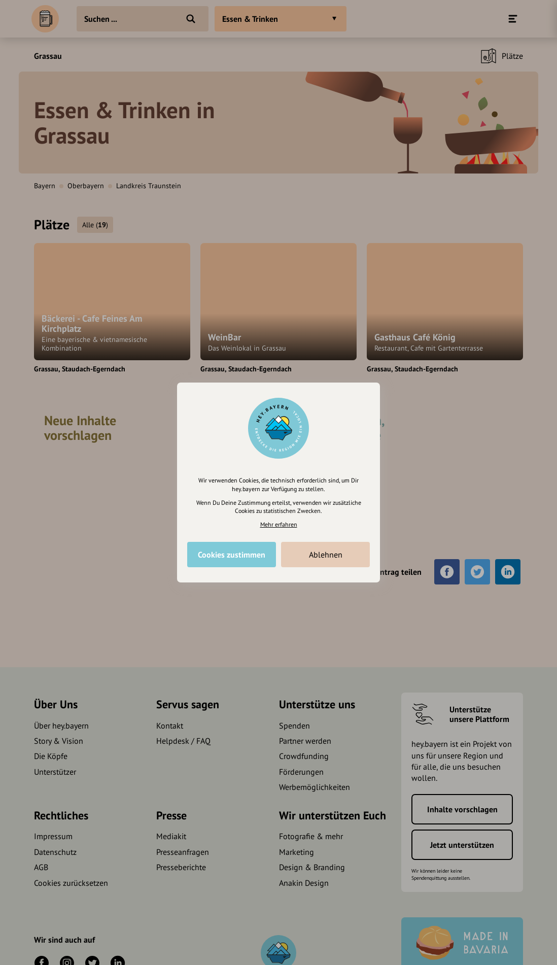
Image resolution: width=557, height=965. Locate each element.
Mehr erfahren (278, 524)
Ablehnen (325, 554)
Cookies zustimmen (231, 554)
